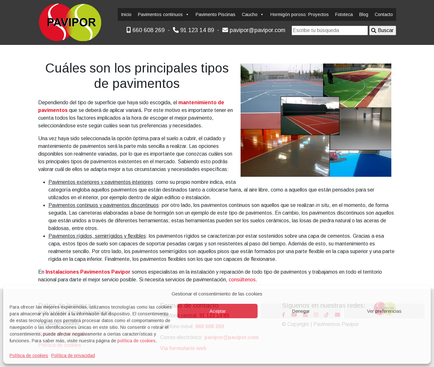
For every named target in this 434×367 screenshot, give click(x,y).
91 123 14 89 (193, 30)
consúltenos (242, 279)
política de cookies (136, 340)
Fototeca (344, 14)
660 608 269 (145, 30)
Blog (363, 14)
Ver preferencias (384, 311)
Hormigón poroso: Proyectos (299, 14)
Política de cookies (29, 355)
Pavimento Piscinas (215, 14)
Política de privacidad (73, 355)
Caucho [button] (253, 14)
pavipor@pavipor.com (253, 30)
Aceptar (217, 311)
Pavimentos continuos (163, 14)
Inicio (126, 14)
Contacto (384, 14)
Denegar (301, 311)
